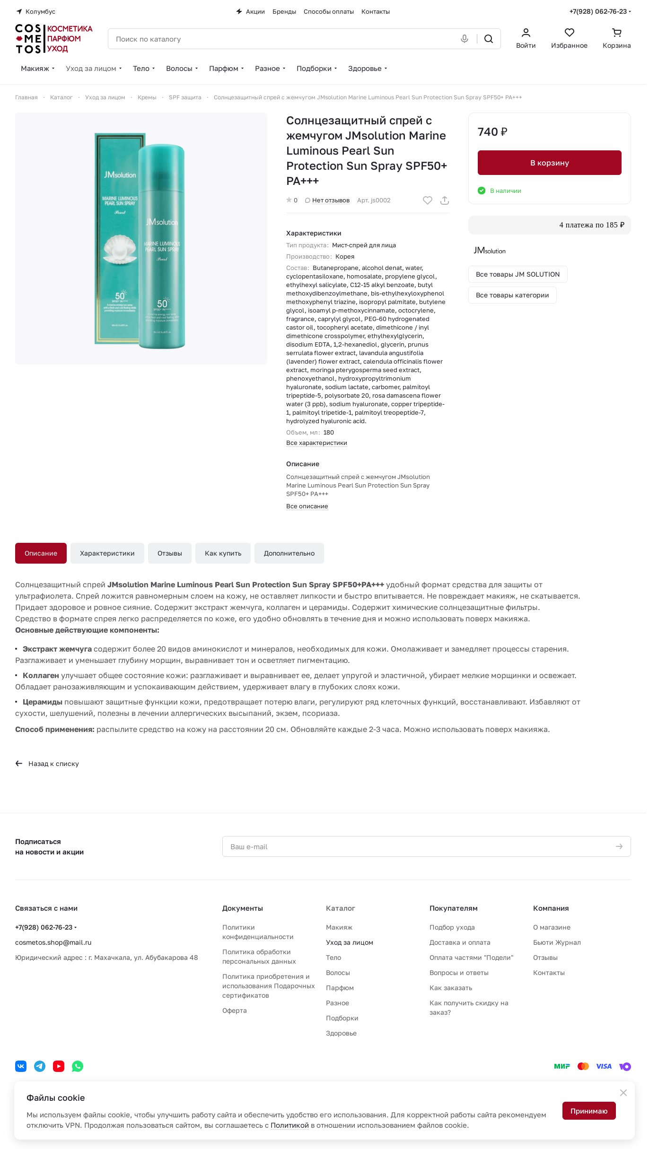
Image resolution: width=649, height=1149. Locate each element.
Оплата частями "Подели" (471, 957)
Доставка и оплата (460, 942)
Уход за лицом (349, 942)
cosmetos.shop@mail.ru (53, 942)
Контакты (549, 972)
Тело (333, 957)
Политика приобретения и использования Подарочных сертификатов (268, 985)
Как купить (223, 553)
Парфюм (340, 988)
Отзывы (170, 553)
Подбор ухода (452, 927)
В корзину (549, 162)
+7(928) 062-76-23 (598, 11)
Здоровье (341, 1033)
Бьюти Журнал (557, 942)
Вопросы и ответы (459, 972)
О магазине (551, 927)
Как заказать (451, 988)
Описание (41, 553)
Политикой (290, 1125)
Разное (337, 1003)
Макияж (339, 927)
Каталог (340, 908)
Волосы (338, 972)
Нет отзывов (327, 200)
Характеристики (107, 553)
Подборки (342, 1018)
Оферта (234, 1010)
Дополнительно (289, 553)
